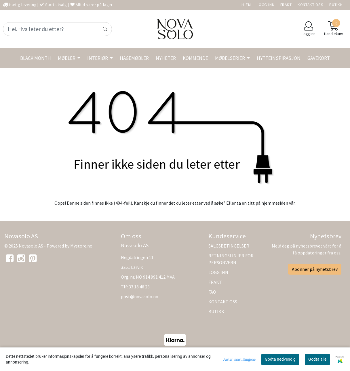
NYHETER (166, 58)
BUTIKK (336, 4)
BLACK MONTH (35, 58)
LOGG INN (266, 4)
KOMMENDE (195, 58)
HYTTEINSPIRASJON (278, 58)
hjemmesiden (274, 203)
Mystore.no (81, 246)
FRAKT (286, 4)
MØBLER (67, 58)
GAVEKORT (318, 58)
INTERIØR (98, 58)
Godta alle (317, 359)
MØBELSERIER (230, 58)
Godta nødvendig (280, 359)
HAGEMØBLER (134, 58)
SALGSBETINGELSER (228, 246)
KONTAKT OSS (311, 4)
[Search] (57, 29)
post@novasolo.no (139, 296)
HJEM (246, 4)
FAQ (212, 292)
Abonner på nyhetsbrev (315, 269)
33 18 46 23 (139, 287)
